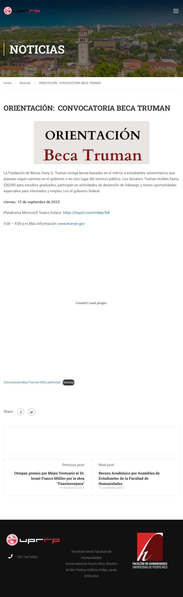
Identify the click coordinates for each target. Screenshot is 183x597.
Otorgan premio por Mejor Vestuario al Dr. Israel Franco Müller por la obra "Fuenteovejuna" (49, 478)
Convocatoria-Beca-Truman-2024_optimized (32, 382)
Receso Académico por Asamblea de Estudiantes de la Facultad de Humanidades (129, 478)
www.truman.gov (71, 224)
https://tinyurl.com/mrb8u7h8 (86, 213)
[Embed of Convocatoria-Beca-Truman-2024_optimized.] (91, 303)
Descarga (68, 382)
